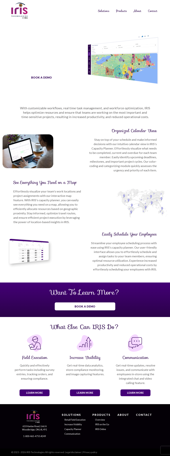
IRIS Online (100, 429)
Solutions (103, 11)
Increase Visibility (73, 424)
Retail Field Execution (75, 419)
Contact (152, 11)
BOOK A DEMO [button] (85, 306)
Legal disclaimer (73, 452)
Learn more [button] (34, 392)
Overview (100, 419)
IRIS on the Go (102, 424)
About (137, 11)
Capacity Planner (72, 429)
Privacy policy (90, 452)
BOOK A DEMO (41, 77)
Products (121, 11)
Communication (72, 433)
